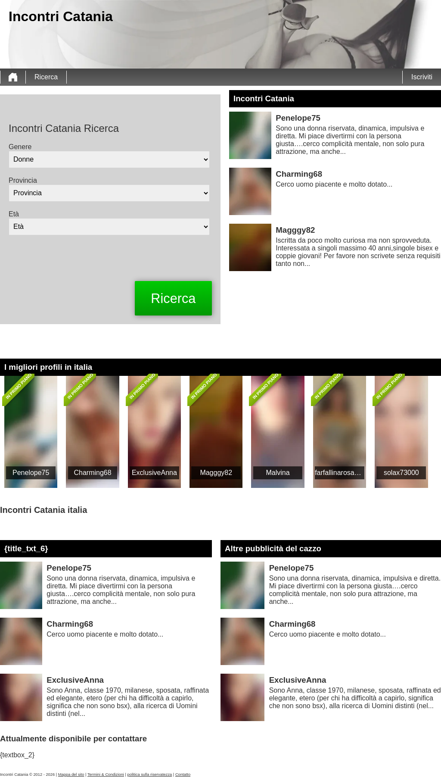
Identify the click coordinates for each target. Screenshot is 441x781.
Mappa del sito (71, 774)
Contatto (182, 774)
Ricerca (46, 77)
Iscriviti (421, 77)
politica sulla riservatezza (149, 774)
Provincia (23, 180)
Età (14, 214)
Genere (20, 146)
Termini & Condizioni (105, 774)
